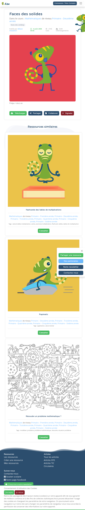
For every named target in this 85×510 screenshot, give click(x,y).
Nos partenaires (71, 261)
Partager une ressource (70, 255)
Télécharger (18, 113)
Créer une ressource (13, 460)
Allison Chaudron (16, 30)
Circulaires (49, 466)
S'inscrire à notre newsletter (18, 484)
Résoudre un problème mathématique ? (43, 416)
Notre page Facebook (15, 480)
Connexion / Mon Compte (64, 3)
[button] (51, 113)
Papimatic (43, 314)
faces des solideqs (17, 25)
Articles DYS (49, 460)
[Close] (82, 251)
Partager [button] (35, 113)
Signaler (67, 113)
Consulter (43, 231)
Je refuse (19, 492)
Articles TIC (49, 463)
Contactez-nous (71, 273)
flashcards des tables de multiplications (43, 210)
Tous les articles (51, 457)
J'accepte (9, 492)
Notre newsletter (70, 267)
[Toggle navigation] (81, 3)
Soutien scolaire (12, 476)
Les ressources (11, 457)
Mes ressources (11, 463)
